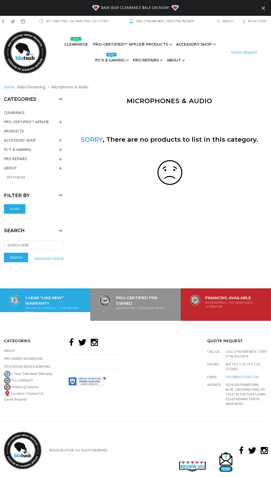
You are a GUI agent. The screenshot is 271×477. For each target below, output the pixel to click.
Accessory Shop (194, 44)
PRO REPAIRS (146, 60)
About (174, 60)
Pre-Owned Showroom (23, 358)
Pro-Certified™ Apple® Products (130, 44)
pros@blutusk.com (242, 377)
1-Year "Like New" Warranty (28, 373)
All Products (16, 177)
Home (9, 86)
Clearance (76, 42)
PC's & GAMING (110, 58)
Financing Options (21, 387)
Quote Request (244, 52)
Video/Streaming (31, 86)
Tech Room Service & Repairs (27, 366)
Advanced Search (49, 258)
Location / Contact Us (23, 393)
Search (14, 230)
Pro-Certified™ (18, 380)
